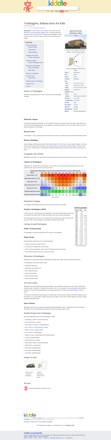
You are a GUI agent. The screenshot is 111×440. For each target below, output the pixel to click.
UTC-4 (75, 100)
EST (78, 98)
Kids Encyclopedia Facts (29, 25)
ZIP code (67, 102)
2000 (76, 240)
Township (67, 78)
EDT (78, 100)
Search (77, 8)
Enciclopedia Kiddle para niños (56, 437)
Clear (74, 8)
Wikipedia (26, 436)
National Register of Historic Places (57, 144)
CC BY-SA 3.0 (39, 435)
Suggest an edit (70, 425)
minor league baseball (41, 307)
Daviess (75, 76)
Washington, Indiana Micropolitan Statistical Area (36, 32)
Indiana (75, 74)
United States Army (39, 327)
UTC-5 (75, 98)
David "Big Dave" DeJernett (32, 324)
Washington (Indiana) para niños (42, 388)
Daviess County (40, 30)
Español (66, 11)
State (66, 74)
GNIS (66, 109)
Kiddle (25, 437)
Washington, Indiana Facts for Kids (32, 421)
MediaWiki (46, 436)
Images (52, 11)
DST (71, 100)
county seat (32, 36)
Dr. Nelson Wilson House (73, 147)
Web (48, 11)
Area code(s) (68, 104)
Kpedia (61, 11)
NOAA (57, 197)
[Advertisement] (55, 17)
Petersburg (63, 249)
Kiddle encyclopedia (37, 418)
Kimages (57, 11)
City (76, 35)
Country (67, 72)
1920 (76, 224)
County (66, 76)
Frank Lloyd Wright (72, 288)
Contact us (45, 437)
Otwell (52, 251)
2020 (72, 91)
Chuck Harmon (29, 332)
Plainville (51, 249)
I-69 (26, 244)
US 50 (26, 246)
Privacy (40, 437)
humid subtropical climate (65, 165)
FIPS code (67, 106)
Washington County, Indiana (39, 27)
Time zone (67, 98)
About (35, 437)
